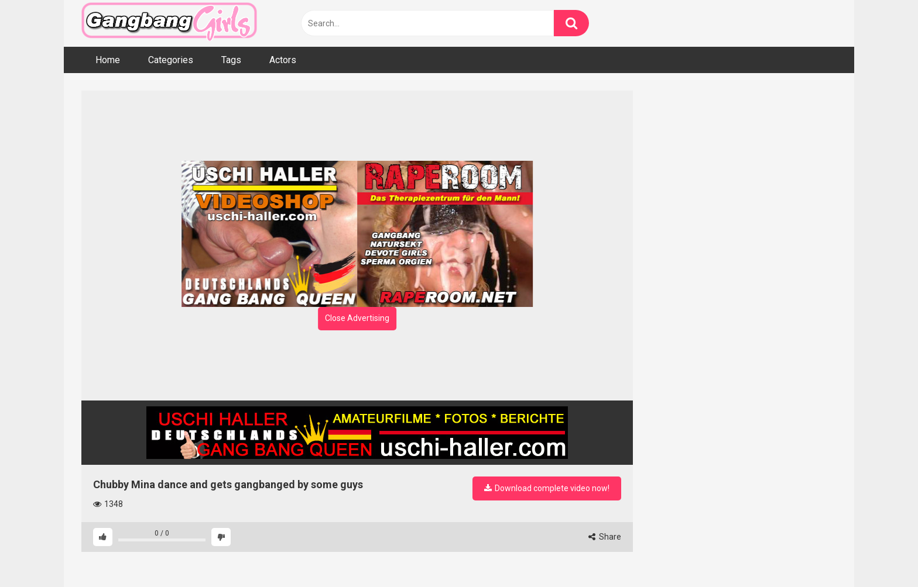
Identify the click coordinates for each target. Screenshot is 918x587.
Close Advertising (357, 318)
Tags (231, 59)
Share (604, 536)
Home (107, 59)
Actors (282, 59)
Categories (170, 59)
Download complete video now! (546, 488)
